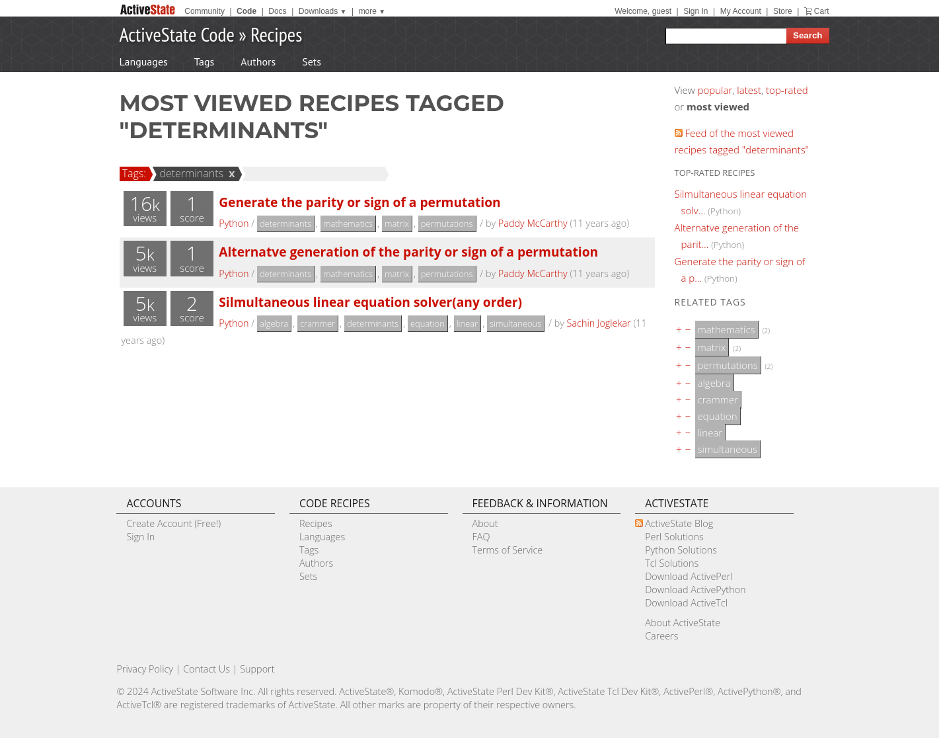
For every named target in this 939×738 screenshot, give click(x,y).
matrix (397, 223)
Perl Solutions (674, 536)
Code (246, 11)
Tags (204, 61)
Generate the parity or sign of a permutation (359, 202)
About (485, 523)
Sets (311, 61)
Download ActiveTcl (686, 602)
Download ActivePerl (688, 576)
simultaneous (515, 323)
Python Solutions (681, 550)
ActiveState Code (177, 34)
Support (257, 669)
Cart (821, 11)
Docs (277, 11)
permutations (447, 223)
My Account (740, 11)
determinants (189, 173)
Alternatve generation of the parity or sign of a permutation (408, 252)
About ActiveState (682, 622)
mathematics (348, 223)
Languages (144, 61)
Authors (258, 61)
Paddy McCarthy (533, 223)
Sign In (695, 11)
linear (467, 323)
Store (782, 11)
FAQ (481, 536)
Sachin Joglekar (599, 323)
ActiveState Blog (679, 523)
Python (233, 223)
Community (204, 11)
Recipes (276, 34)
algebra (274, 323)
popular (715, 90)
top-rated (787, 90)
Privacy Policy (144, 669)
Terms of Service (507, 550)
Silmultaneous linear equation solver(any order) (370, 302)
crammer (317, 323)
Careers (661, 636)
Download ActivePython (695, 589)
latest (749, 90)
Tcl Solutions (671, 563)
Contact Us (206, 669)
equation (427, 323)
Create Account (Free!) (173, 523)
